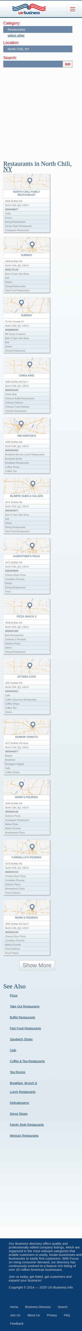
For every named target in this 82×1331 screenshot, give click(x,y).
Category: (11, 23)
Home (14, 1307)
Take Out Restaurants (24, 1006)
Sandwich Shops (21, 1039)
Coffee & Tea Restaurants (27, 1061)
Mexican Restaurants (24, 1135)
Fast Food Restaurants (25, 1028)
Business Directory (38, 1307)
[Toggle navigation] (72, 9)
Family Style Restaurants (27, 1124)
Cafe (13, 1050)
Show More (37, 965)
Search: (10, 58)
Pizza (13, 995)
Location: (11, 43)
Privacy (52, 1315)
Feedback (16, 1323)
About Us (33, 1315)
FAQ (67, 1315)
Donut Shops (19, 1113)
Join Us (15, 1315)
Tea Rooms (17, 1072)
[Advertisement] (41, 112)
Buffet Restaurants (22, 1017)
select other (16, 35)
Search (62, 1307)
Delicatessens (19, 1103)
